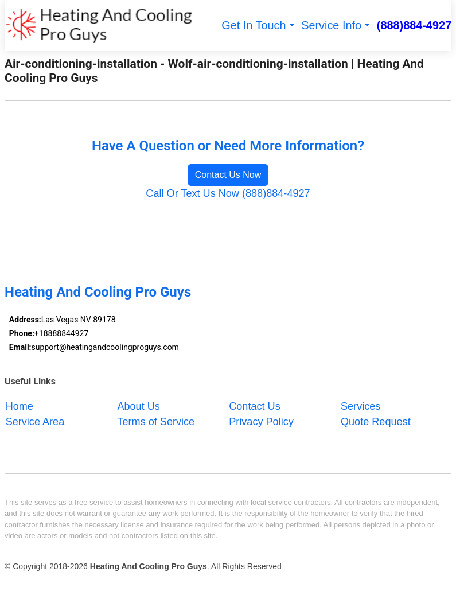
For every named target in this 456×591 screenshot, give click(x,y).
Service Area (35, 421)
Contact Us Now (228, 175)
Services (360, 405)
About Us (138, 405)
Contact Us (254, 405)
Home (19, 405)
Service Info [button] (331, 25)
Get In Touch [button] (253, 25)
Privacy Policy (261, 421)
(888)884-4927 (414, 25)
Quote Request (376, 421)
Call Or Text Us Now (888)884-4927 (228, 193)
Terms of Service (155, 421)
